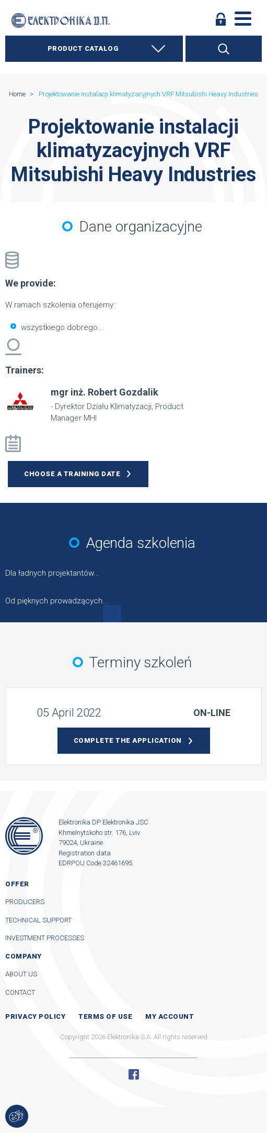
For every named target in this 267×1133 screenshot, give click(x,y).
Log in (221, 18)
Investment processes (44, 938)
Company (23, 956)
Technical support (38, 920)
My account (169, 1016)
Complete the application (128, 740)
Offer (17, 884)
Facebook (134, 1074)
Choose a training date (72, 474)
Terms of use (105, 1016)
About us (21, 974)
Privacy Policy (35, 1016)
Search (223, 49)
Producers (24, 902)
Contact (20, 992)
